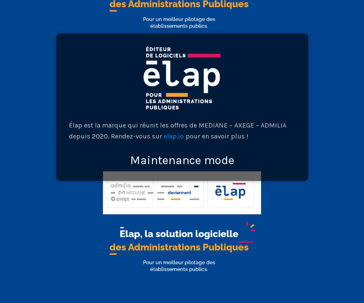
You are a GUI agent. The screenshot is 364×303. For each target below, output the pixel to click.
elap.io (174, 136)
